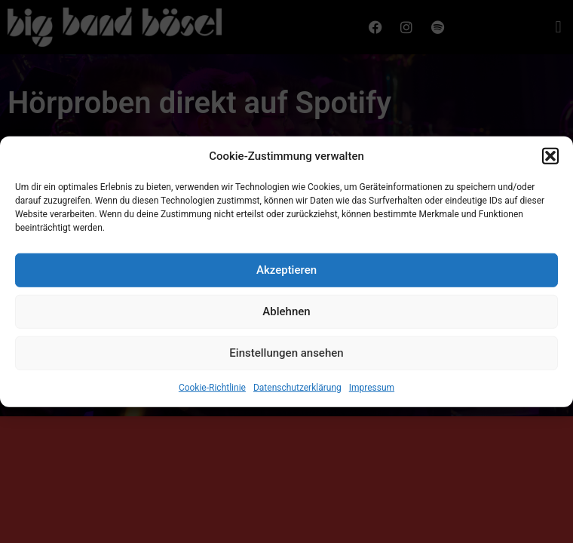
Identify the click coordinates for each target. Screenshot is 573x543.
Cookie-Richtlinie (212, 389)
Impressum (371, 389)
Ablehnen (286, 314)
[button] (550, 158)
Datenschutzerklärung (297, 389)
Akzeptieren (286, 272)
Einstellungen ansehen (286, 355)
